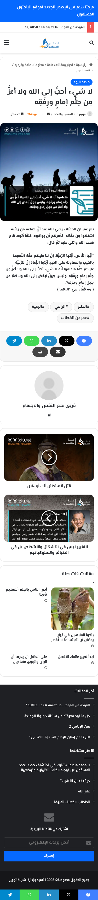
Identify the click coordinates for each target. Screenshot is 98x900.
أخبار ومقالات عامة (60, 65)
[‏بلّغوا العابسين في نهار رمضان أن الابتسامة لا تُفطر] (72, 609)
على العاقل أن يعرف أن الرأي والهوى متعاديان (29, 659)
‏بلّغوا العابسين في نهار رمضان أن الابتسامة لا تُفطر (72, 637)
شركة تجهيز (17, 880)
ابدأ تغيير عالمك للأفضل (76, 657)
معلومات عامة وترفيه (29, 65)
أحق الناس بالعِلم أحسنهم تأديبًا (26, 592)
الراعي (59, 307)
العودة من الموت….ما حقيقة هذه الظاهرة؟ (55, 27)
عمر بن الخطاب (74, 318)
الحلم (82, 307)
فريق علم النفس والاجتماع (68, 114)
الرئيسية (84, 65)
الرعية (37, 307)
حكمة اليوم (84, 70)
